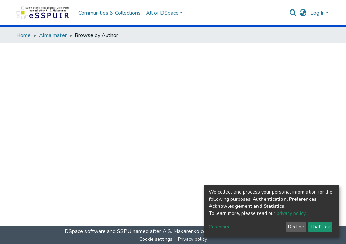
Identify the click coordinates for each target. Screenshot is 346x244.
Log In (317, 13)
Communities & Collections (109, 13)
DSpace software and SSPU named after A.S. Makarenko (132, 231)
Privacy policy (192, 239)
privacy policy (291, 213)
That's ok (320, 227)
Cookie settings (155, 239)
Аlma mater (53, 35)
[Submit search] (293, 12)
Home (23, 35)
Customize (220, 227)
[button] (303, 13)
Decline (296, 227)
